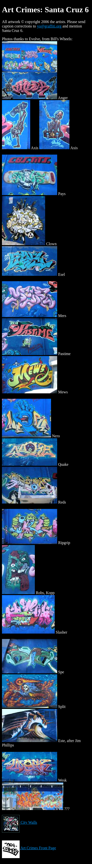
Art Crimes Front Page (29, 848)
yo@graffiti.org (49, 26)
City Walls (19, 822)
